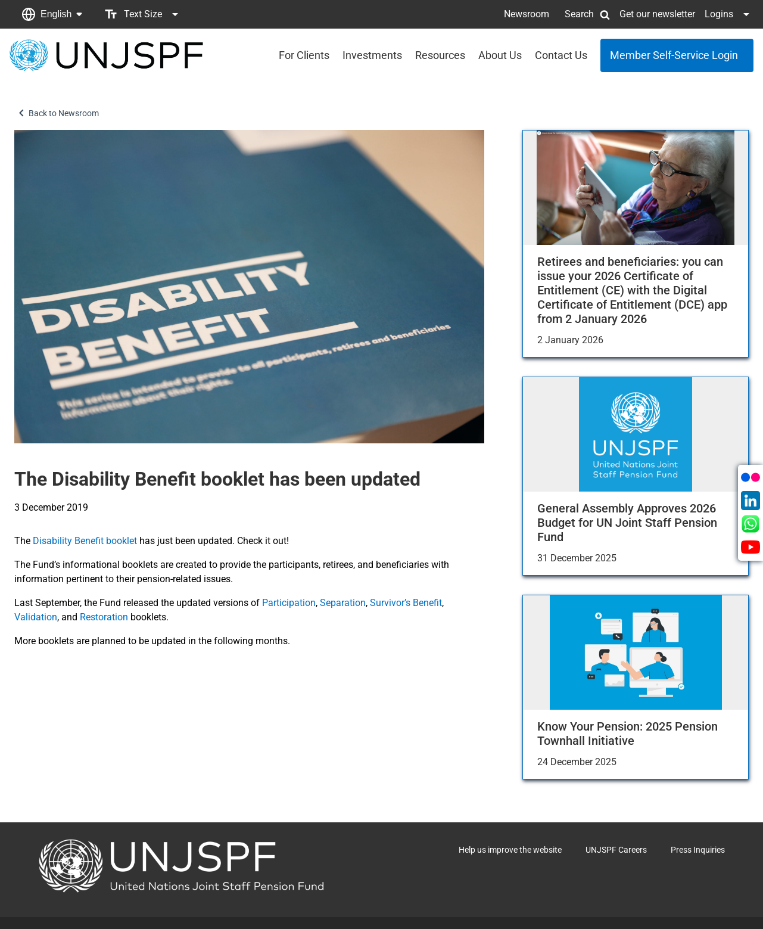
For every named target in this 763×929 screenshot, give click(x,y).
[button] (52, 14)
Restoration (104, 617)
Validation (35, 617)
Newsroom (526, 14)
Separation (343, 602)
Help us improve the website (510, 850)
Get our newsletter (657, 14)
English (56, 14)
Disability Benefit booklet (85, 540)
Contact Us (561, 55)
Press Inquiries (698, 850)
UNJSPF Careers (616, 850)
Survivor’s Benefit (406, 602)
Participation (289, 602)
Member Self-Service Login (674, 55)
